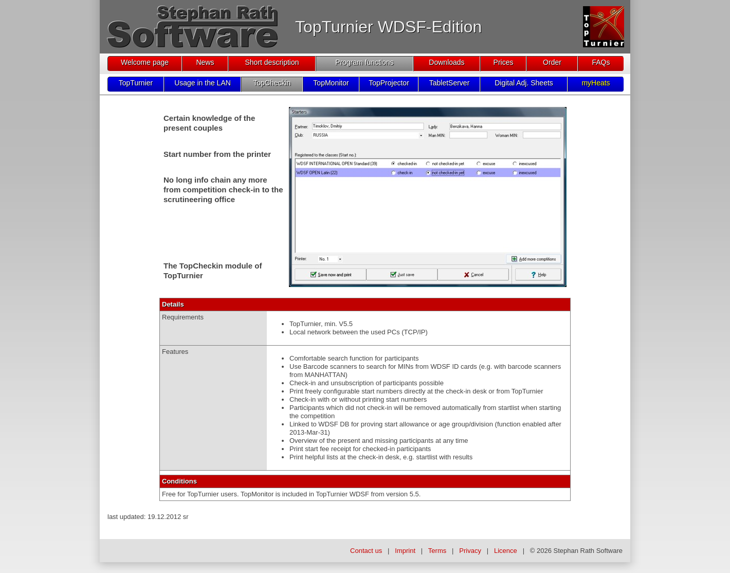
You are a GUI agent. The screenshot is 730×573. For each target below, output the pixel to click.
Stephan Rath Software (588, 550)
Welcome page (145, 62)
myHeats (595, 83)
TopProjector (389, 83)
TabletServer (449, 83)
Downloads (446, 62)
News (205, 62)
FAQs (601, 62)
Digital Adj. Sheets (524, 83)
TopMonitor (331, 83)
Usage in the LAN (202, 83)
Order (552, 62)
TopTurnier (136, 83)
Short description (272, 62)
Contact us (366, 550)
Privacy (470, 550)
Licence (505, 550)
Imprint (405, 550)
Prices (504, 62)
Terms (437, 550)
